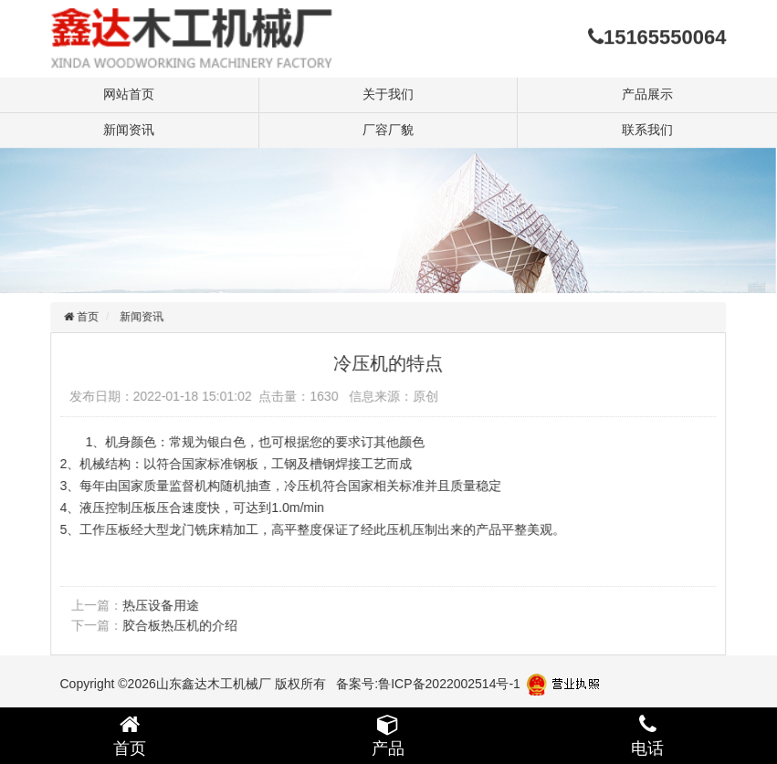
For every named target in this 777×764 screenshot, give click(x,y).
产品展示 (647, 94)
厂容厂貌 (388, 129)
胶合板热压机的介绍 (177, 625)
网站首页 (128, 94)
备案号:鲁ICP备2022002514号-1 (428, 683)
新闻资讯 (128, 129)
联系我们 (647, 129)
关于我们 (388, 94)
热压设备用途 (158, 605)
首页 (83, 316)
